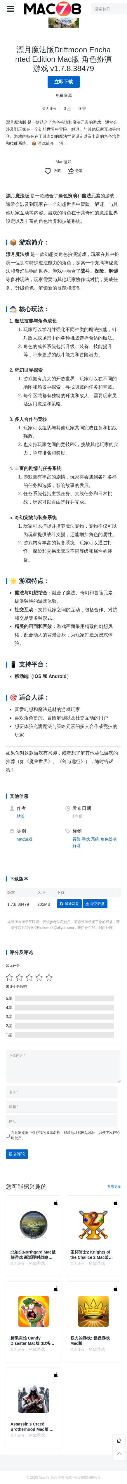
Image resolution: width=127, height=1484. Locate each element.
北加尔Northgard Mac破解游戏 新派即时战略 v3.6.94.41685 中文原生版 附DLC (33, 1255)
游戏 (86, 839)
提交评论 (17, 1154)
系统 (95, 839)
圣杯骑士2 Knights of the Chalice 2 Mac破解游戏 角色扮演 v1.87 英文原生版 (91, 1255)
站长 (21, 816)
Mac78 (44, 1478)
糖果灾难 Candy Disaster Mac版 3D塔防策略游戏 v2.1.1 (32, 1341)
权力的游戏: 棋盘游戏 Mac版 (90, 1341)
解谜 (76, 845)
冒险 (76, 839)
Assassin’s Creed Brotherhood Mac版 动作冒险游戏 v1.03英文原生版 (33, 1427)
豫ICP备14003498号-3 (82, 1478)
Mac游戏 (63, 161)
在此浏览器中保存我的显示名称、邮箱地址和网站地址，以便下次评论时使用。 (65, 1135)
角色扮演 (108, 839)
